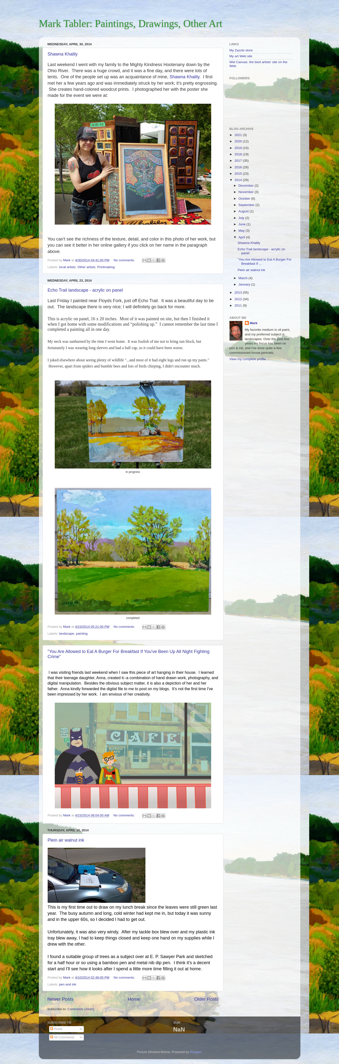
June (243, 224)
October (245, 198)
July (242, 218)
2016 (238, 167)
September (247, 205)
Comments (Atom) (80, 1009)
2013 (238, 292)
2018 (238, 154)
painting (81, 633)
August (244, 211)
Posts (56, 1029)
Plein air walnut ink (66, 840)
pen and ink (67, 984)
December (247, 185)
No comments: (125, 260)
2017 (238, 160)
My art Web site (241, 56)
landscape (66, 633)
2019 (238, 148)
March (244, 278)
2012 (238, 299)
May (242, 230)
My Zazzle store (241, 50)
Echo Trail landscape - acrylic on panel (85, 290)
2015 (238, 173)
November (247, 192)
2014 (238, 180)
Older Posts (206, 999)
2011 (238, 305)
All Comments (62, 1037)
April (242, 237)
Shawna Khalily (63, 54)
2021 (238, 135)
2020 (238, 141)
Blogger (195, 1052)
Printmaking (106, 267)
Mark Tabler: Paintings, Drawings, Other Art (130, 23)
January (245, 284)
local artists (67, 267)
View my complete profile (248, 359)
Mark (254, 323)
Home (134, 999)
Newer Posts (60, 999)
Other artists (86, 267)
